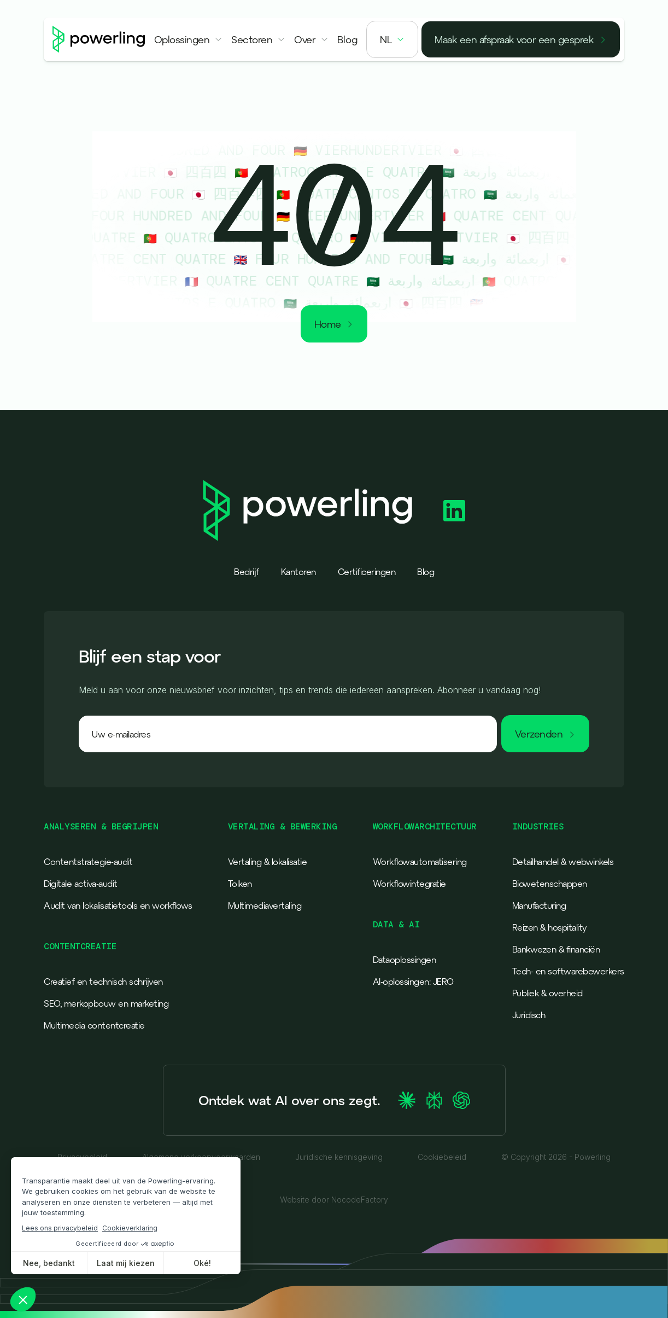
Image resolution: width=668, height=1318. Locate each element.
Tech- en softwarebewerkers (568, 971)
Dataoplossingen (404, 959)
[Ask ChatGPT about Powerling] (461, 1100)
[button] (188, 39)
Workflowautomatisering (420, 861)
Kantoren (298, 571)
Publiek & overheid (547, 993)
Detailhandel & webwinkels (563, 861)
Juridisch (529, 1015)
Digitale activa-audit (81, 883)
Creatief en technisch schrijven (103, 981)
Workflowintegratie (409, 883)
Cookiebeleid (442, 1157)
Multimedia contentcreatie (94, 1025)
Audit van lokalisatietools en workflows (118, 905)
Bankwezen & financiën (556, 949)
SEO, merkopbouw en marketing (106, 1003)
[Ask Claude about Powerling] (406, 1100)
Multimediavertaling (265, 905)
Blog (425, 571)
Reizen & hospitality (549, 927)
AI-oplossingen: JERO (413, 981)
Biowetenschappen (549, 883)
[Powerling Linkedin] (454, 510)
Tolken (240, 883)
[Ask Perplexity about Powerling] (434, 1100)
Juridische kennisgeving (339, 1157)
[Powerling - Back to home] (98, 39)
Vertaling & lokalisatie (267, 861)
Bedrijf (246, 571)
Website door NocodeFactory (334, 1200)
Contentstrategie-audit (88, 861)
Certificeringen (367, 571)
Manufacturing (539, 905)
